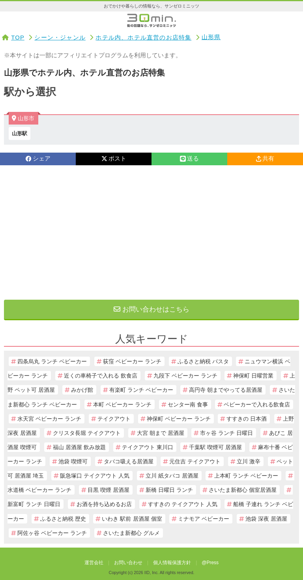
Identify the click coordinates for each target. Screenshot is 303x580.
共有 (265, 158)
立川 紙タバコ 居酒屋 (172, 475)
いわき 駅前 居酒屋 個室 (132, 519)
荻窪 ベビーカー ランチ (132, 361)
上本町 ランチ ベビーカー (246, 475)
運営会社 (93, 562)
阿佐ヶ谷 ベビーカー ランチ (52, 533)
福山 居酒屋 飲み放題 (79, 447)
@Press (210, 562)
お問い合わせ (128, 562)
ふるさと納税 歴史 (63, 519)
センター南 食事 (188, 404)
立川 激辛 (248, 461)
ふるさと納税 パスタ (203, 361)
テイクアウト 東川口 (147, 447)
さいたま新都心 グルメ (131, 533)
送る (189, 158)
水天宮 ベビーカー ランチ (49, 419)
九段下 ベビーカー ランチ (185, 375)
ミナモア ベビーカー (203, 519)
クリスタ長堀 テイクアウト (87, 433)
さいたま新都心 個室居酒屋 (243, 490)
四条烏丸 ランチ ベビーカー (52, 361)
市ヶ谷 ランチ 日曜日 (226, 433)
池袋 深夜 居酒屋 (266, 519)
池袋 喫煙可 (73, 461)
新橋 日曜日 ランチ (169, 490)
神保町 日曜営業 (253, 375)
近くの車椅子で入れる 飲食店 (100, 375)
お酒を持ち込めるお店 (104, 504)
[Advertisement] (151, 232)
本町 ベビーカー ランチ (122, 404)
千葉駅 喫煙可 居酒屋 (215, 447)
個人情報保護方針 (172, 562)
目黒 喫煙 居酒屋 (108, 490)
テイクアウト (114, 419)
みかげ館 (82, 390)
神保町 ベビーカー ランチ (179, 419)
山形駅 (19, 133)
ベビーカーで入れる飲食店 (257, 404)
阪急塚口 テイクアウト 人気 (94, 475)
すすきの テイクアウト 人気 (182, 504)
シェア (38, 158)
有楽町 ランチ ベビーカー (141, 390)
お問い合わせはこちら (151, 309)
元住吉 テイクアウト (195, 461)
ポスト (113, 158)
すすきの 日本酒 (246, 419)
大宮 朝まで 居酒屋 (160, 433)
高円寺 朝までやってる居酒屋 (225, 390)
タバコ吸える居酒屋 (128, 461)
